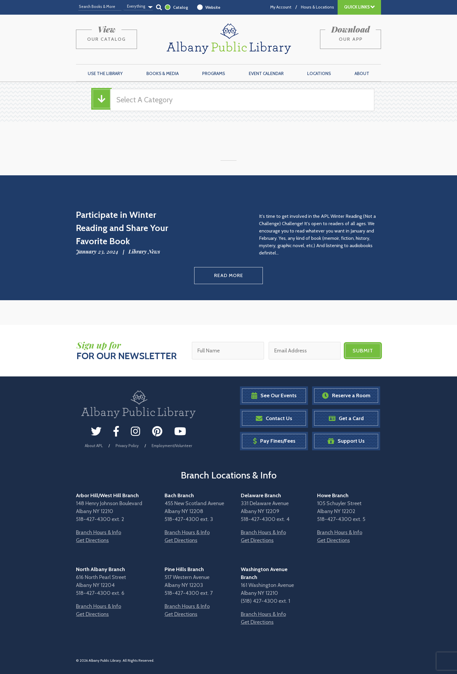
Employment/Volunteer (172, 445)
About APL (94, 445)
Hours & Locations (317, 7)
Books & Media (162, 73)
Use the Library (105, 73)
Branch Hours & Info (98, 532)
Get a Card (346, 418)
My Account (280, 7)
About (362, 73)
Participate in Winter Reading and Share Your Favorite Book (122, 228)
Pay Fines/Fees (274, 441)
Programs (213, 73)
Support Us (346, 441)
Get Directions (92, 540)
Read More (228, 275)
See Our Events (274, 395)
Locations (319, 73)
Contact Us (274, 418)
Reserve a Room (346, 395)
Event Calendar (266, 73)
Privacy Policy (127, 445)
